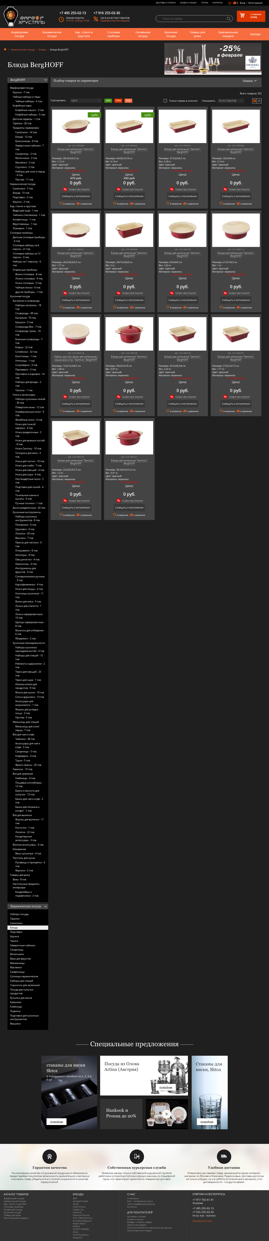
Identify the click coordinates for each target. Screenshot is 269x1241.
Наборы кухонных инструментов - (27, 518)
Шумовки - (25, 529)
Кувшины (15, 1002)
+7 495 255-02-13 (203, 1208)
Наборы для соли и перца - (30, 173)
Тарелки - (22, 123)
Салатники (16, 923)
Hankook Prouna (81, 1215)
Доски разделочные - (29, 507)
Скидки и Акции (188, 2)
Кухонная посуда (171, 34)
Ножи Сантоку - (28, 448)
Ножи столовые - (28, 283)
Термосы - (23, 769)
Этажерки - (22, 228)
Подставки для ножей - (29, 488)
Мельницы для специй (26, 722)
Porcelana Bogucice (82, 1220)
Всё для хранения (23, 773)
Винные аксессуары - (28, 844)
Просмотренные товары (139, 1230)
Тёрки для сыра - (28, 680)
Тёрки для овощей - (28, 673)
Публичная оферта (136, 1224)
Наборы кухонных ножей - (30, 400)
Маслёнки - (25, 162)
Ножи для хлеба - (28, 465)
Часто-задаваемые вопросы (141, 1204)
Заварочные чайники (22, 945)
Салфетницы (17, 972)
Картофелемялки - (29, 584)
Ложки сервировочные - (29, 616)
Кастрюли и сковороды (26, 300)
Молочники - (26, 158)
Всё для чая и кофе (23, 734)
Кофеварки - (25, 756)
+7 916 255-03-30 (203, 1212)
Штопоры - (25, 555)
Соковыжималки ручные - (29, 578)
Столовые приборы (113, 34)
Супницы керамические (24, 976)
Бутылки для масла (21, 997)
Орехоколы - (26, 564)
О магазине (133, 1198)
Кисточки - (25, 827)
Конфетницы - (24, 219)
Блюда (42, 49)
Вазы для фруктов (20, 958)
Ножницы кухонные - (29, 595)
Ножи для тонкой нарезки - (25, 426)
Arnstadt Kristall (80, 1201)
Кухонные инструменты (27, 512)
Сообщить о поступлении (76, 196)
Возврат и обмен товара (139, 1222)
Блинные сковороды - (28, 341)
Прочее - (24, 179)
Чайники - (25, 739)
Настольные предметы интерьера (26, 885)
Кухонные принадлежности (29, 643)
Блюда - (23, 136)
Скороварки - (26, 365)
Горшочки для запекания (25, 985)
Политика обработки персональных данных (149, 1227)
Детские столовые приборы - (29, 239)
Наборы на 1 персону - (27, 263)
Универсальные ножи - (29, 413)
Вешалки (15, 1023)
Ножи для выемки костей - (30, 442)
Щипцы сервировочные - (30, 624)
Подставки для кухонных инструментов (24, 1017)
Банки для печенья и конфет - (27, 808)
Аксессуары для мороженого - (27, 703)
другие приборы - (29, 292)
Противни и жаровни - (29, 375)
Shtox (75, 1232)
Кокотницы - (26, 356)
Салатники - (26, 132)
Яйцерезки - (25, 638)
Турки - (22, 760)
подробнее (56, 1121)
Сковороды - (26, 313)
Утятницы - (25, 360)
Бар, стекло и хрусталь (84, 34)
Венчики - (24, 538)
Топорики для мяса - (28, 454)
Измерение (19, 849)
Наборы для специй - (29, 657)
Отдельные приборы (25, 269)
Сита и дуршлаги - (29, 697)
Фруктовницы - (25, 224)
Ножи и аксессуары (24, 394)
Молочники (17, 954)
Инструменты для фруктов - (25, 570)
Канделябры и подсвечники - (27, 893)
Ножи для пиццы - (29, 589)
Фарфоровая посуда (19, 34)
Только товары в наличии (181, 100)
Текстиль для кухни (24, 858)
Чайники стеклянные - (29, 215)
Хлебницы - (25, 778)
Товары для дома (197, 34)
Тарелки (15, 918)
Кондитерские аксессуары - (26, 838)
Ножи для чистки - (30, 461)
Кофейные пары (22, 105)
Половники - (26, 524)
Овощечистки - (27, 559)
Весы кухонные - (28, 853)
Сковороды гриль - (28, 332)
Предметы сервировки (26, 127)
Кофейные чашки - (29, 110)
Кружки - (21, 92)
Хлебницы (16, 1006)
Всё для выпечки (22, 815)
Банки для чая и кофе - (29, 800)
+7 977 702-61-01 (203, 1199)
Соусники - (25, 167)
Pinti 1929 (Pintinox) (82, 1218)
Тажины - (24, 390)
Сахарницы (16, 949)
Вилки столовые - (28, 274)
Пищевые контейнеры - (29, 784)
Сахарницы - (26, 153)
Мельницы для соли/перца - (27, 728)
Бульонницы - (26, 141)
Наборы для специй (21, 980)
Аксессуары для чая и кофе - (27, 745)
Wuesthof (77, 1237)
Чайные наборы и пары (26, 96)
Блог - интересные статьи (140, 1201)
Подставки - (23, 197)
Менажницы (17, 963)
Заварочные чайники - (29, 147)
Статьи (204, 2)
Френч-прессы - (28, 765)
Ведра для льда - (25, 210)
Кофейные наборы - (30, 114)
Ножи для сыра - (28, 474)
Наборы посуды (19, 914)
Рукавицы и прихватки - (30, 864)
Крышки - (24, 322)
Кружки (14, 936)
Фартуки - (24, 870)
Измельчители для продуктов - (26, 686)
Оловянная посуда (142, 34)
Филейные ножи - (29, 419)
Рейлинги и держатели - (30, 665)
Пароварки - (25, 369)
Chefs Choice (79, 1206)
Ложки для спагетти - (28, 607)
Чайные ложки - (28, 287)
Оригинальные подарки (228, 34)
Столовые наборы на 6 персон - (26, 247)
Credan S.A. (78, 1209)
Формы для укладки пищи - (26, 711)
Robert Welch (79, 1223)
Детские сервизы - (27, 119)
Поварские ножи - (29, 407)
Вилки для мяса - (28, 601)
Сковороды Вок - (28, 326)
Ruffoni (76, 1226)
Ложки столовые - (29, 278)
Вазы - (20, 879)
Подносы (15, 1011)
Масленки (16, 967)
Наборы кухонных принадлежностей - (30, 649)
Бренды (255, 34)
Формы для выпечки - (29, 821)
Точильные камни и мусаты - (27, 497)
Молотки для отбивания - (30, 632)
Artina (76, 1204)
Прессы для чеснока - (28, 544)
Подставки (16, 932)
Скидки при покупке (79, 189)
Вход (242, 2)
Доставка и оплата (166, 2)
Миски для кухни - (29, 692)
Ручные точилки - (29, 503)
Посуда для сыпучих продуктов (21, 991)
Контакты (218, 2)
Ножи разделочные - (28, 434)
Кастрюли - (25, 317)
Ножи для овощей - (30, 470)
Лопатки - (25, 533)
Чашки (14, 941)
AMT (75, 1198)
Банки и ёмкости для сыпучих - (27, 792)
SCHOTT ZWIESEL (81, 1229)
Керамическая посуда (51, 34)
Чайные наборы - (28, 101)
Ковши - (24, 347)
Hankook (77, 1212)
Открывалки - (26, 550)
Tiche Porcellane (81, 1234)
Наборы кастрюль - (28, 307)
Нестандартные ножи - (29, 480)
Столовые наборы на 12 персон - (26, 255)
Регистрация (255, 2)
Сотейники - (26, 351)
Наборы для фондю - (28, 383)
